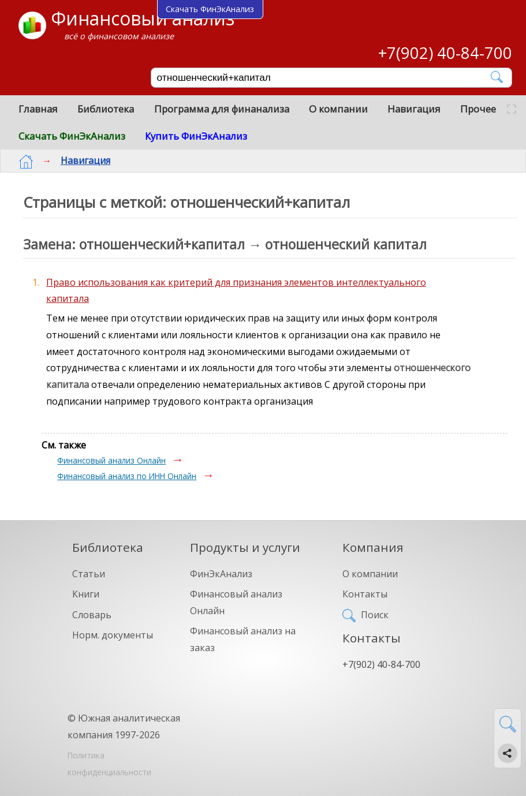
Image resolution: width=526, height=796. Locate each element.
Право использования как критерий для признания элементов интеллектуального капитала (236, 290)
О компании (338, 108)
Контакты (364, 594)
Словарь (91, 614)
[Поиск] (323, 77)
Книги (85, 594)
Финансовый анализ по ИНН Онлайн (126, 475)
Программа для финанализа (221, 108)
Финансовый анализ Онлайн (111, 460)
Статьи (88, 573)
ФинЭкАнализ (221, 573)
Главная (38, 108)
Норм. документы (112, 635)
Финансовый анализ (142, 18)
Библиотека (105, 108)
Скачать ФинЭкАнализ (71, 136)
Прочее (478, 108)
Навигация (414, 108)
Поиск (375, 614)
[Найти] (497, 77)
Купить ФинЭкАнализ (196, 136)
